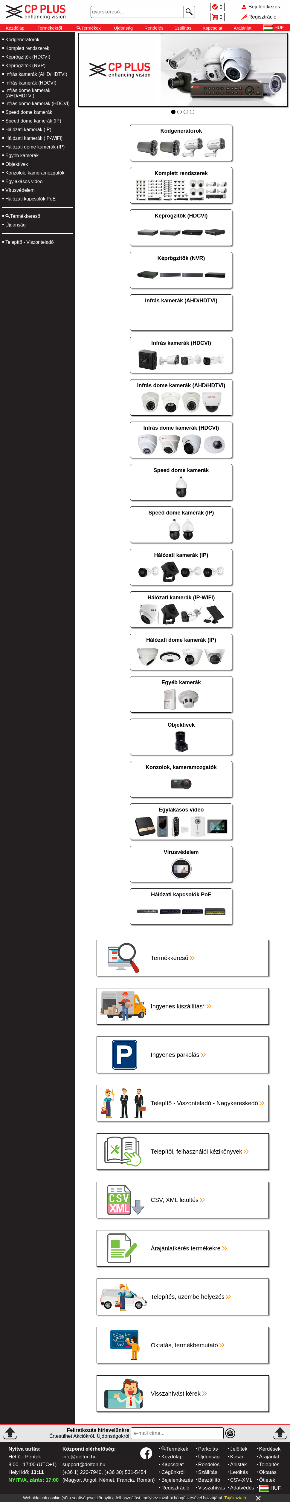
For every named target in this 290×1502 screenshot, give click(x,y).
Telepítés (269, 1464)
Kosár (236, 1457)
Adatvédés (242, 1488)
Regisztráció (175, 1488)
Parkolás (208, 1449)
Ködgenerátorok (22, 39)
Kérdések (270, 1449)
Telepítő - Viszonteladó (29, 242)
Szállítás (182, 27)
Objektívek (16, 164)
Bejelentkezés (177, 1480)
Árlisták (238, 1464)
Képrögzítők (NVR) (25, 65)
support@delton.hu (84, 1464)
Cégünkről (173, 1472)
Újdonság (123, 27)
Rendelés (153, 27)
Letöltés (239, 1472)
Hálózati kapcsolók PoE (30, 198)
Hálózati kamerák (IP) (28, 129)
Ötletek (267, 1480)
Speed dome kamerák (28, 112)
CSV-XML (241, 1480)
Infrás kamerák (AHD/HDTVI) (36, 74)
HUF (270, 1488)
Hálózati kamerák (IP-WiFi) (33, 138)
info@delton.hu (79, 1457)
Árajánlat (242, 27)
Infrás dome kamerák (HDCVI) (37, 103)
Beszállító (209, 1480)
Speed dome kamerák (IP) (33, 120)
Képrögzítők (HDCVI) (27, 56)
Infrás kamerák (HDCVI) (31, 82)
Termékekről (49, 27)
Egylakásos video (24, 181)
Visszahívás (211, 1488)
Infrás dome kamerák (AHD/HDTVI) (27, 93)
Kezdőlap (15, 27)
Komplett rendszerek (27, 48)
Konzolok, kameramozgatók (34, 172)
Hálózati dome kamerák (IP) (35, 146)
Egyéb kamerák (22, 155)
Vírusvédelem (20, 190)
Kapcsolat (212, 27)
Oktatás (268, 1472)
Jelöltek (239, 1449)
